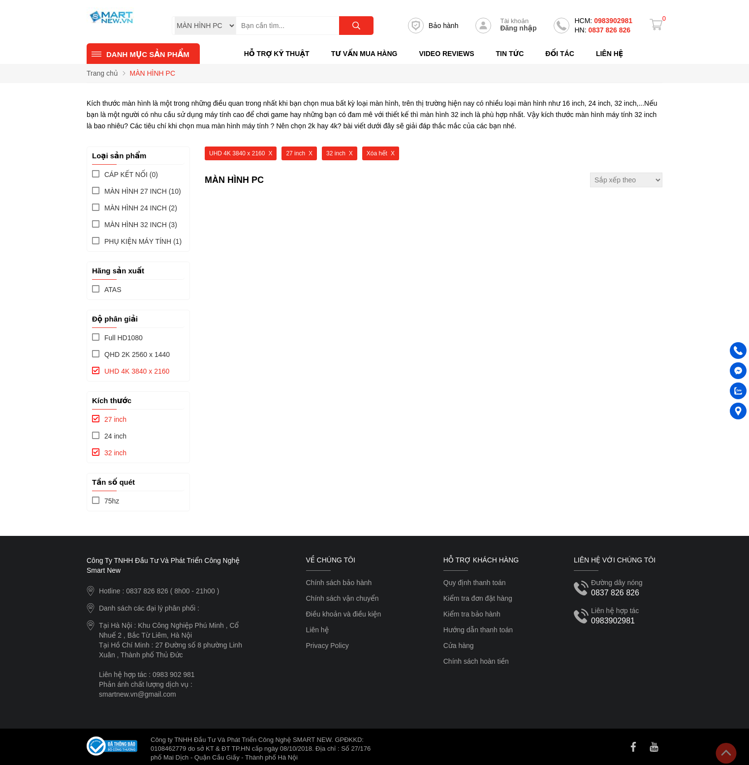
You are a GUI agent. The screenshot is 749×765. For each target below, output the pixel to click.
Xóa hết (377, 153)
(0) (131, 174)
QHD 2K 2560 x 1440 (137, 354)
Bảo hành (433, 25)
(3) (140, 225)
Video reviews (446, 54)
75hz (111, 501)
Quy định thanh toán (474, 583)
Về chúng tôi (330, 560)
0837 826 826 (602, 30)
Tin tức (510, 54)
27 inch (115, 419)
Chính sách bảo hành (339, 583)
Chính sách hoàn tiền (476, 661)
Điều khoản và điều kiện (343, 614)
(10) (142, 191)
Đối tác (559, 54)
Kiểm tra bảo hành (471, 614)
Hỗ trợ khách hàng (481, 560)
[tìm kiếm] (356, 25)
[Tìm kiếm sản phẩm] (304, 25)
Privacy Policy (327, 645)
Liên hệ (609, 54)
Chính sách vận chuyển (342, 598)
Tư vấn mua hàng (364, 54)
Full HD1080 (123, 338)
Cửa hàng (458, 645)
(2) (140, 208)
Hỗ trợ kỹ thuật (277, 54)
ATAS (113, 290)
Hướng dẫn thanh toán (478, 630)
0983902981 (603, 21)
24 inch (115, 436)
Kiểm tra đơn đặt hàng (477, 598)
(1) (143, 241)
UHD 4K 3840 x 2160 (136, 371)
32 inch (115, 453)
